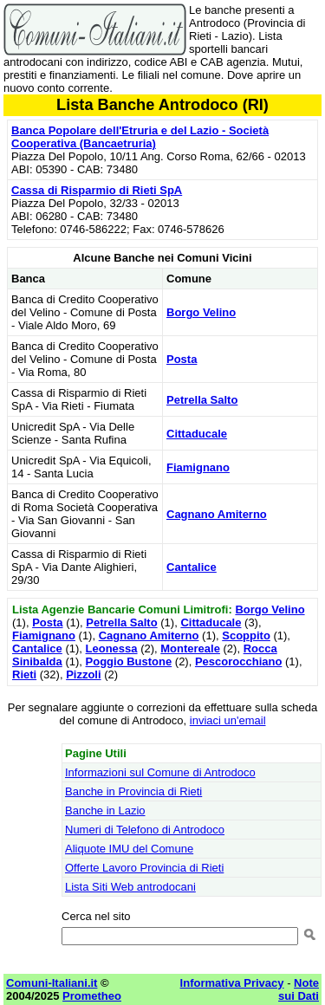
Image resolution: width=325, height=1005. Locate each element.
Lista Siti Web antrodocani (130, 886)
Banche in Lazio (105, 810)
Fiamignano (198, 467)
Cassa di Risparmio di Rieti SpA (96, 190)
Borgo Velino (201, 312)
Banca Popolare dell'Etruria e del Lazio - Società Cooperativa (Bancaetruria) (140, 137)
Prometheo (91, 995)
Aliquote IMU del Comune (129, 848)
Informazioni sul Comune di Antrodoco (160, 772)
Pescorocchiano (238, 661)
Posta (181, 359)
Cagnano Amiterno (216, 514)
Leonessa (112, 648)
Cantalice (191, 567)
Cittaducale (196, 433)
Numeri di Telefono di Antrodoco (144, 829)
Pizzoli (83, 674)
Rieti (24, 674)
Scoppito (246, 635)
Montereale (190, 648)
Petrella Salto (201, 399)
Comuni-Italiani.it (51, 982)
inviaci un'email (228, 720)
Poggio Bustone (129, 661)
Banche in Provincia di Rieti (133, 791)
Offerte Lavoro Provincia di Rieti (144, 867)
